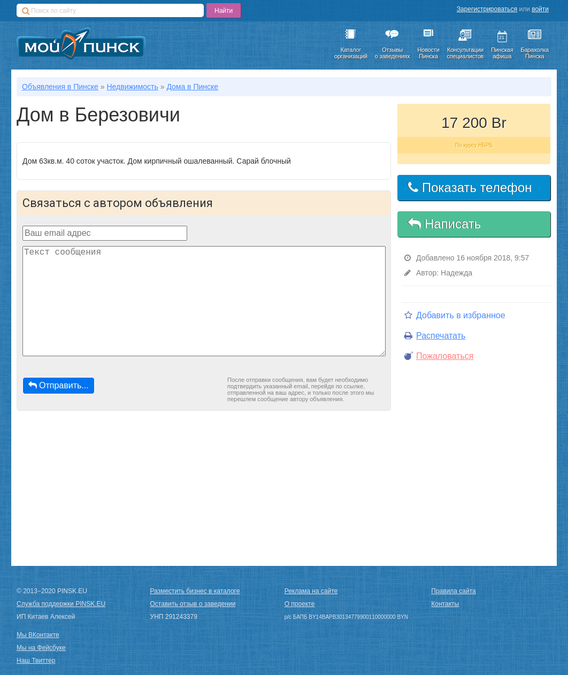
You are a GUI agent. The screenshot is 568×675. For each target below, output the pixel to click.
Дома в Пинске (192, 86)
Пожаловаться (438, 355)
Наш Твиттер (36, 660)
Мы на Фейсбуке (41, 647)
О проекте (300, 604)
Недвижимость (132, 86)
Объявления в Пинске (60, 86)
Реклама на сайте (311, 591)
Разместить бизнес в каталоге (195, 591)
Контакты (445, 604)
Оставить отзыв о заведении (193, 604)
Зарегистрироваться (487, 9)
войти (540, 9)
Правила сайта (453, 591)
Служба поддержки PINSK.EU (61, 604)
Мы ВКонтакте (38, 635)
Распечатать (434, 335)
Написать (444, 224)
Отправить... (58, 385)
